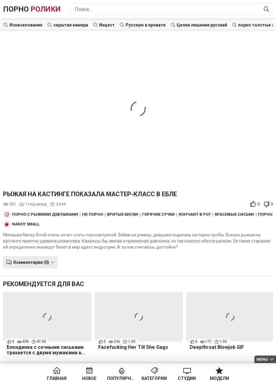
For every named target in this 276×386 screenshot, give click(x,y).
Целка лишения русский (202, 25)
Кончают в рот (195, 214)
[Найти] (266, 9)
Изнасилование (25, 25)
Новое (89, 378)
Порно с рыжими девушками (45, 214)
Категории (154, 378)
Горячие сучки (158, 214)
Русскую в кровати (146, 25)
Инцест (107, 25)
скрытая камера (70, 25)
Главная (56, 378)
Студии (187, 378)
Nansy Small (26, 224)
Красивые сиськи (234, 214)
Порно (32, 9)
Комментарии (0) (31, 262)
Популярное (122, 378)
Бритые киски (122, 214)
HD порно (92, 214)
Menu (262, 359)
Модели (219, 378)
